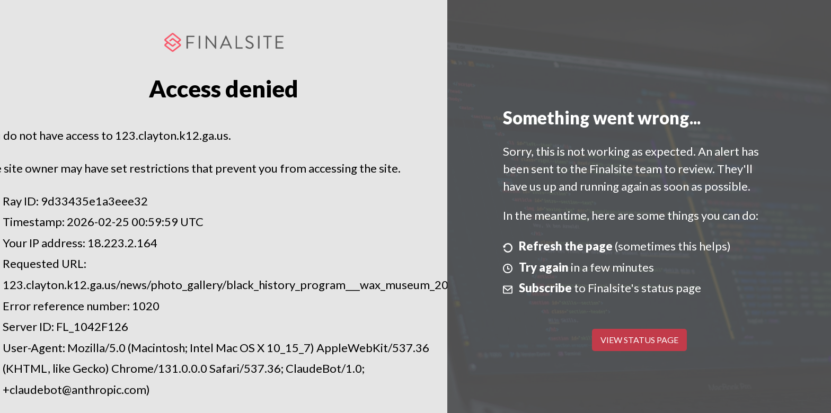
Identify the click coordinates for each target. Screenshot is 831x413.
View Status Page (639, 340)
